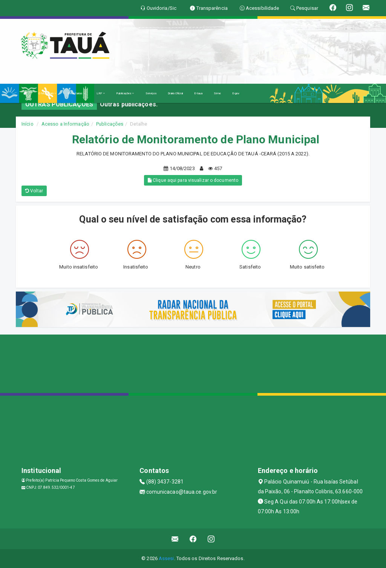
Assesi (166, 558)
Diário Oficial (175, 93)
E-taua (198, 93)
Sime (217, 93)
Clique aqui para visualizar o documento (193, 180)
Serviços (151, 93)
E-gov (236, 93)
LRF (100, 93)
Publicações (125, 93)
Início (27, 124)
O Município (47, 93)
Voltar (34, 190)
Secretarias (76, 93)
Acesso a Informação (65, 124)
